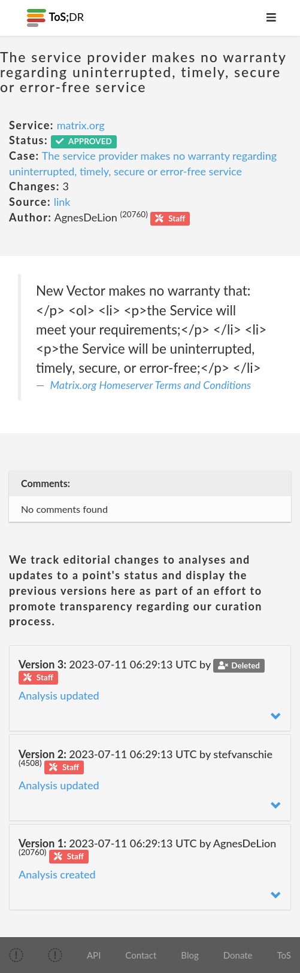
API (94, 955)
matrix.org (81, 125)
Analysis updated (59, 695)
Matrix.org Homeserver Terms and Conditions (150, 384)
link (62, 201)
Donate (238, 955)
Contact (140, 955)
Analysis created (57, 874)
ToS (284, 955)
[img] (16, 955)
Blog (189, 955)
